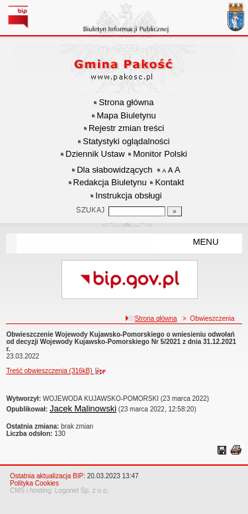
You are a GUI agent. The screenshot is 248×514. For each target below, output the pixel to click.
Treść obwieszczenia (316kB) (59, 370)
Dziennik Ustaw (95, 154)
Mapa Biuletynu (126, 115)
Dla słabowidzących (114, 170)
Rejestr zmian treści (126, 128)
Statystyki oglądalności (126, 141)
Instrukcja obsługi (128, 195)
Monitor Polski (160, 154)
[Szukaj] (174, 211)
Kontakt (169, 182)
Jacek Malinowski (83, 408)
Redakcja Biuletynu (110, 182)
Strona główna (126, 102)
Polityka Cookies (34, 483)
